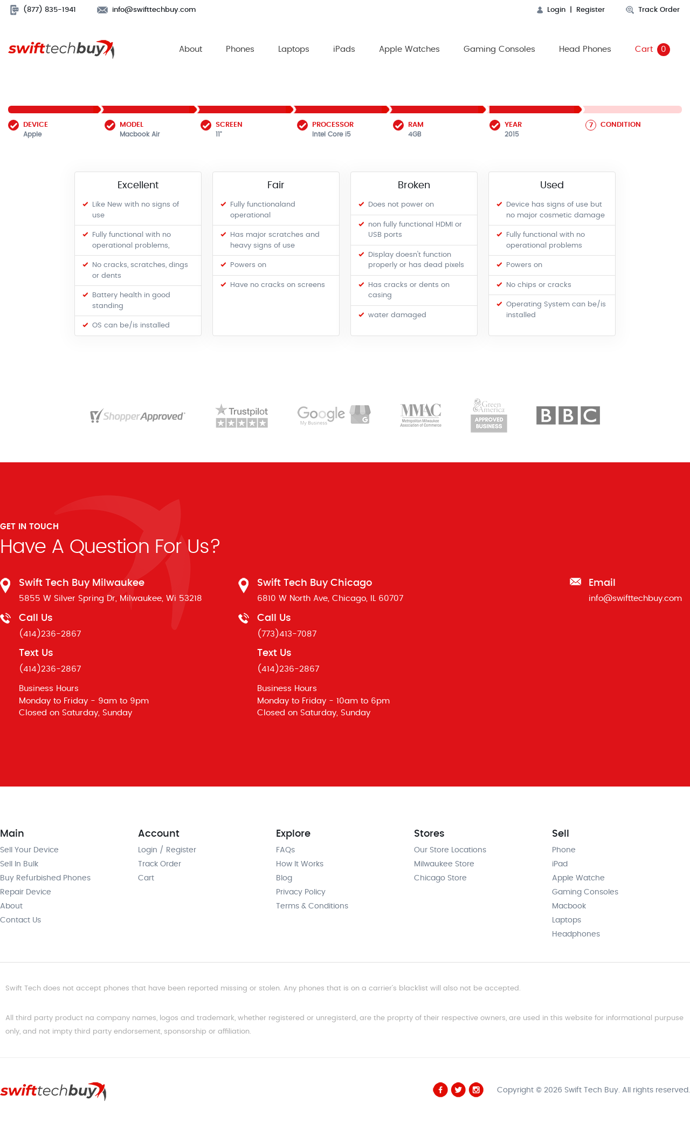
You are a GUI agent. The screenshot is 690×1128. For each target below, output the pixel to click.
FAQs (285, 850)
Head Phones (585, 49)
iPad (560, 864)
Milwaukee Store (444, 864)
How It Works (299, 864)
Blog (284, 878)
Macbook (569, 906)
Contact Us (20, 920)
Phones (240, 49)
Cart (652, 49)
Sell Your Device (29, 850)
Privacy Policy (301, 892)
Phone (564, 850)
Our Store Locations (450, 850)
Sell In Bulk (19, 864)
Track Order (653, 10)
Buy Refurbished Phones (45, 878)
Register (590, 9)
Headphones (576, 934)
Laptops (293, 49)
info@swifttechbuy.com (146, 10)
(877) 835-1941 (43, 10)
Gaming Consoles (499, 49)
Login (551, 10)
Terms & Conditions (312, 906)
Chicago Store (440, 878)
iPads (344, 49)
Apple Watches (409, 49)
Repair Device (25, 892)
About (190, 49)
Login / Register (167, 850)
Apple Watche (578, 878)
